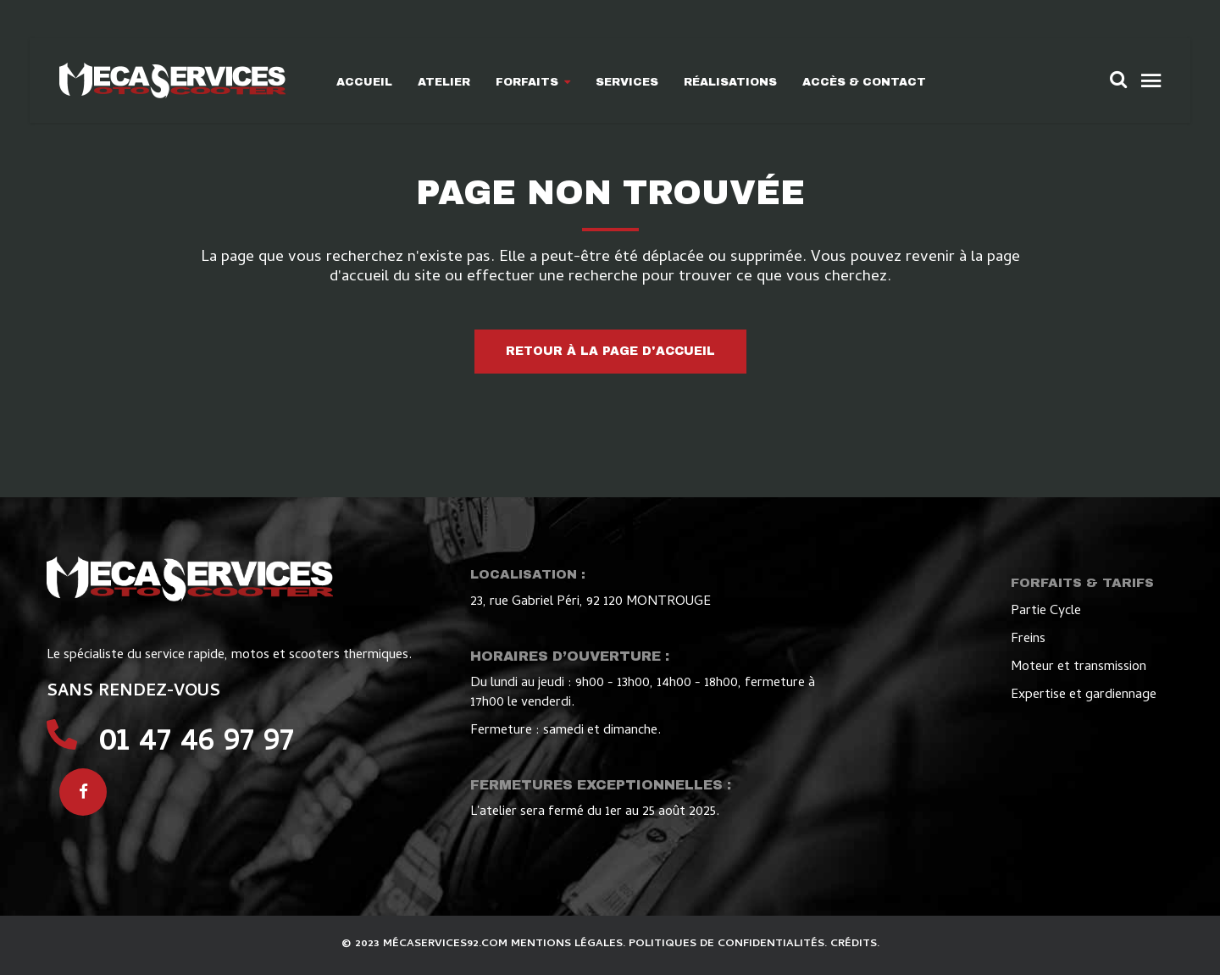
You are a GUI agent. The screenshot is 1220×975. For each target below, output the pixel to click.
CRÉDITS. (854, 944)
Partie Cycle (1046, 612)
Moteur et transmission (1078, 667)
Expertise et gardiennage (1083, 695)
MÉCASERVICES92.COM (447, 944)
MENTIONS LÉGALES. (570, 944)
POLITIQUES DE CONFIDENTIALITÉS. (729, 944)
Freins (1028, 640)
